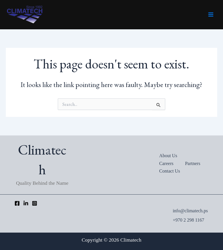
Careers (166, 163)
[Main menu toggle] (210, 14)
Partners (192, 163)
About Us (168, 155)
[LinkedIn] (25, 203)
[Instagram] (34, 203)
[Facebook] (17, 203)
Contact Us (169, 171)
